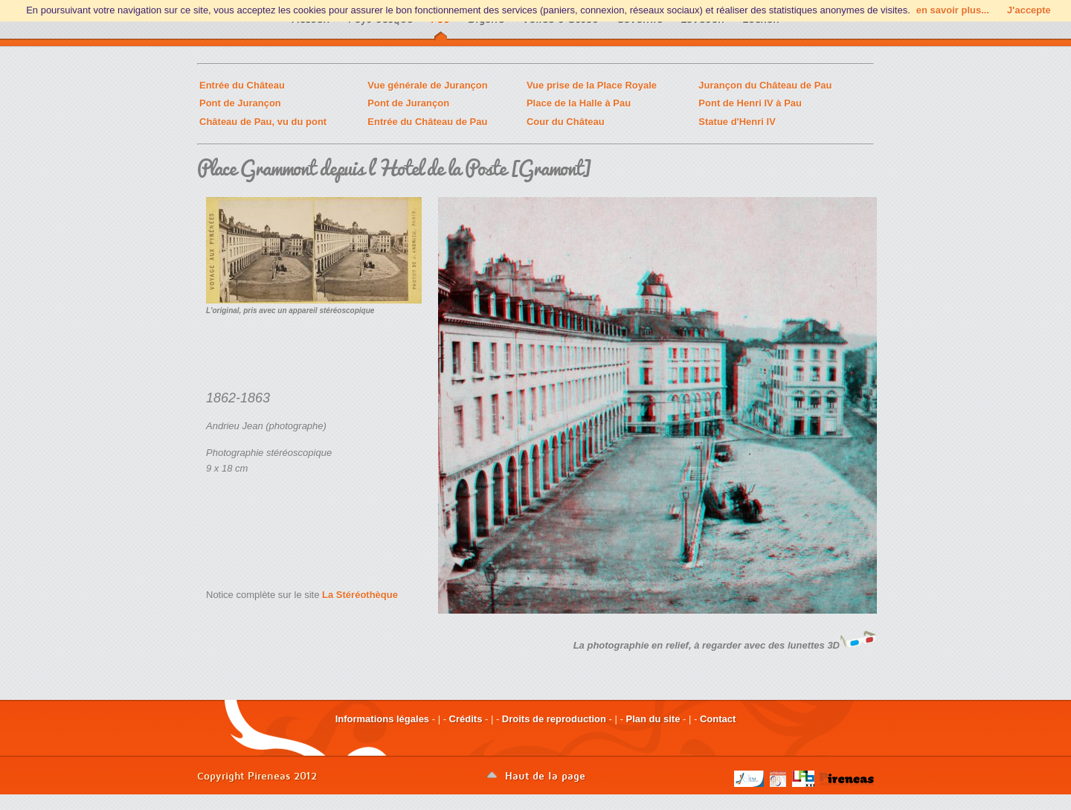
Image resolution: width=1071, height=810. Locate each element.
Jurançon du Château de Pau (765, 85)
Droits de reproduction (554, 718)
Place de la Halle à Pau (579, 103)
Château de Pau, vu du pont (263, 121)
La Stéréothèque (360, 594)
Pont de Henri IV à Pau (750, 103)
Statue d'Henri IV (737, 121)
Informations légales (382, 718)
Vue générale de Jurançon (427, 85)
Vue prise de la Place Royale (592, 85)
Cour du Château (566, 121)
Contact (718, 718)
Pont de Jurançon (240, 103)
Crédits (466, 718)
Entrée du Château (242, 85)
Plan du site (652, 718)
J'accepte (1029, 10)
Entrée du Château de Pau (427, 121)
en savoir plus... (952, 10)
